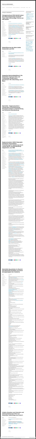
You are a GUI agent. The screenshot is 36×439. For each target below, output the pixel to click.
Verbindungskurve (4, 166)
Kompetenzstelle (3, 130)
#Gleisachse (17, 300)
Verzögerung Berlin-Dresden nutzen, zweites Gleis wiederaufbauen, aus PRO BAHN (29, 15)
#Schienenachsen (18, 162)
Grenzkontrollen (3, 91)
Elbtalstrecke (3, 27)
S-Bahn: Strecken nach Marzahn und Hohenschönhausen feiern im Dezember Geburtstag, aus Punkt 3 (13, 414)
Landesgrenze (3, 283)
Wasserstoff (4, 136)
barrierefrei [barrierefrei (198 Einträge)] (29, 41)
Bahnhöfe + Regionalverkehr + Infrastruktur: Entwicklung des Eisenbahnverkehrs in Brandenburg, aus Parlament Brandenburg (13, 108)
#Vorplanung (19, 155)
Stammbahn (3, 164)
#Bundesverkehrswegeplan (12, 289)
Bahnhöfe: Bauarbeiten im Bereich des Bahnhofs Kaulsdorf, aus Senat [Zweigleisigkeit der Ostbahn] (12, 270)
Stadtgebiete (3, 425)
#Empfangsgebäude (11, 90)
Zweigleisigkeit (3, 168)
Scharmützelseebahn (4, 134)
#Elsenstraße (17, 90)
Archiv (29, 7)
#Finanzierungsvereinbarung (12, 155)
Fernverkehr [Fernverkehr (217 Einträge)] (31, 44)
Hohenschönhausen (4, 423)
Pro (6, 34)
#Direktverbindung (11, 163)
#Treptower (12, 86)
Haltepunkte (3, 127)
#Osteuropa (17, 26)
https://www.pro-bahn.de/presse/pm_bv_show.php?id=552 (15, 23)
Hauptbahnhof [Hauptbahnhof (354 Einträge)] (30, 46)
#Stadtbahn (21, 167)
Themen (27, 7)
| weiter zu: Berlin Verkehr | (9, 7)
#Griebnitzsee (17, 159)
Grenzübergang (3, 30)
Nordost (3, 131)
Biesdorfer (3, 280)
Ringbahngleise (3, 93)
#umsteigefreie (10, 169)
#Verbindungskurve (14, 227)
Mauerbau (3, 92)
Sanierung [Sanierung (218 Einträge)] (30, 48)
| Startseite (3, 7)
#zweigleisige (10, 154)
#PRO (13, 34)
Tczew (2, 35)
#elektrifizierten (14, 58)
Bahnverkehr (3, 54)
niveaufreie (3, 161)
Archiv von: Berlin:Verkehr (7, 4)
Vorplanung (3, 167)
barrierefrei (3, 118)
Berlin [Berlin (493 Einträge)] (28, 42)
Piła (2, 34)
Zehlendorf (6, 167)
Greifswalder (3, 90)
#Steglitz (13, 241)
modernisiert (5, 92)
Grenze (5, 29)
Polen (5, 25)
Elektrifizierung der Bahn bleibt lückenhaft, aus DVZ (11, 48)
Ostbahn (6, 283)
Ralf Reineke (3, 52)
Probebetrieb (4, 133)
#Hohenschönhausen (11, 423)
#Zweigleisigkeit (14, 226)
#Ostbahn (15, 277)
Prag (5, 34)
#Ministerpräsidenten (15, 25)
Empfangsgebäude (4, 89)
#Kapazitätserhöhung (21, 164)
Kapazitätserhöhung (4, 160)
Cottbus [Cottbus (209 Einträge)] (26, 43)
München (3, 32)
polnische (4, 34)
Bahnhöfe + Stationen (4, 86)
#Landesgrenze (10, 291)
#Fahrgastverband (11, 34)
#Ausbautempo (18, 60)
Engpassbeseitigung (4, 157)
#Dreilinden (12, 239)
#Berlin (9, 242)
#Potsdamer (21, 159)
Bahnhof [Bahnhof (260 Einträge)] (27, 41)
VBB (5, 154)
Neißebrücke (5, 32)
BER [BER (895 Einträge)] (26, 42)
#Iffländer (17, 33)
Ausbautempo (3, 55)
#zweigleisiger (22, 279)
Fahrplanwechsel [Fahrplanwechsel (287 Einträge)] (28, 44)
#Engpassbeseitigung (17, 166)
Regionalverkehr (3, 154)
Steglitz (5, 164)
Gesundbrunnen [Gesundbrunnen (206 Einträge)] (27, 46)
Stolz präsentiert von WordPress (10, 436)
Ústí (6, 35)
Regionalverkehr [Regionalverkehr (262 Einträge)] (27, 48)
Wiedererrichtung (4, 284)
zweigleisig (3, 137)
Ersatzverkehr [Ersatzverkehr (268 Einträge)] (29, 43)
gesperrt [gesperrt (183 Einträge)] (30, 45)
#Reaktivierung (10, 171)
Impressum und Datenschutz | (16, 7)
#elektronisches (15, 299)
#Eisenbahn (10, 115)
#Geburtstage (19, 421)
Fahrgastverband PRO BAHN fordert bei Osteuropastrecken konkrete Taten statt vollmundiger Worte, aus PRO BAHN (13, 17)
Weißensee (5, 95)
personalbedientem (4, 132)
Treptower (3, 95)
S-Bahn (5, 87)
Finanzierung (3, 29)
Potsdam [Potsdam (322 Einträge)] (31, 47)
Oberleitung (5, 131)
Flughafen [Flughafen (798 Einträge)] (27, 45)
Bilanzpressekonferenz (4, 120)
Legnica (3, 31)
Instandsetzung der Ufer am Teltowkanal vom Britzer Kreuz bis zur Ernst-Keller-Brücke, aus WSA (30, 17)
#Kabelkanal (21, 300)
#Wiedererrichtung (11, 326)
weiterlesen (10, 94)
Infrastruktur (3, 25)
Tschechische (4, 35)
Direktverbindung (4, 155)
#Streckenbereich (16, 158)
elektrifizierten (3, 28)
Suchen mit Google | (23, 7)
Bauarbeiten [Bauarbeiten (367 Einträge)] (31, 41)
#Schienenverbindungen (12, 26)
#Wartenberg (15, 423)
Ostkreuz (5, 161)
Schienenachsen (3, 163)
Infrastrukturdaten (4, 129)
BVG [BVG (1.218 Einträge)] (31, 42)
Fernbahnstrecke (3, 126)
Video (2, 136)
